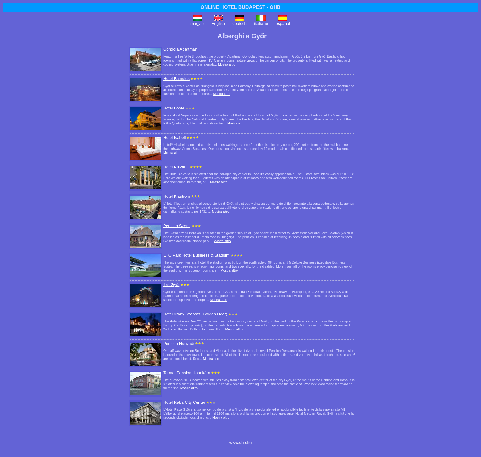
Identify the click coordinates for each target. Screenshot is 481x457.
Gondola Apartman (180, 49)
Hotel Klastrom (176, 196)
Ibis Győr (171, 284)
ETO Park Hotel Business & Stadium (196, 255)
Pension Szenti (176, 225)
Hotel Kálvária (176, 167)
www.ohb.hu (240, 442)
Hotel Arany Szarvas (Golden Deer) (195, 314)
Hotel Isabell (174, 137)
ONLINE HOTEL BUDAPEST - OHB (240, 7)
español (283, 23)
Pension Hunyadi (178, 343)
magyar (197, 23)
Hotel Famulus (176, 78)
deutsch (239, 23)
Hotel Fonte (173, 108)
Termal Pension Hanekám (186, 373)
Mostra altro (226, 64)
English (218, 23)
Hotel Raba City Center (184, 402)
